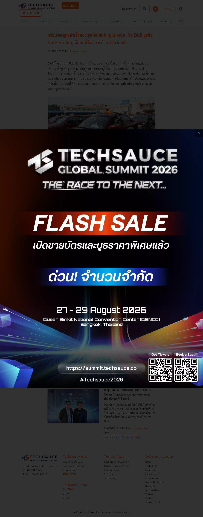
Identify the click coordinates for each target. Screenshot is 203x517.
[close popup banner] (199, 133)
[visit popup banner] (101, 258)
